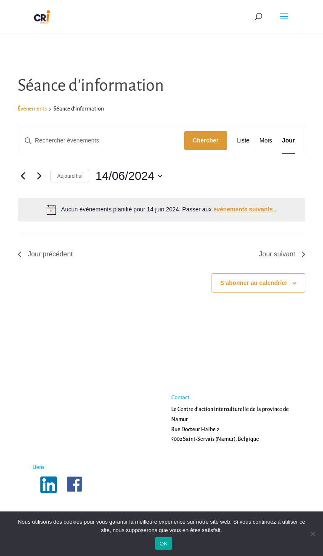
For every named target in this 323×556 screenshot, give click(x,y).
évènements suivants (244, 209)
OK (163, 543)
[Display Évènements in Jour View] (288, 140)
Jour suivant (282, 254)
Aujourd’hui (69, 176)
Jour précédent (45, 254)
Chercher (205, 140)
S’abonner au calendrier (254, 282)
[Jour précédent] (23, 176)
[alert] (161, 209)
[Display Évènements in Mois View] (265, 140)
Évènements (32, 109)
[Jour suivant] (39, 176)
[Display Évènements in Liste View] (243, 140)
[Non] (312, 534)
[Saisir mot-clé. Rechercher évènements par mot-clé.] (101, 140)
